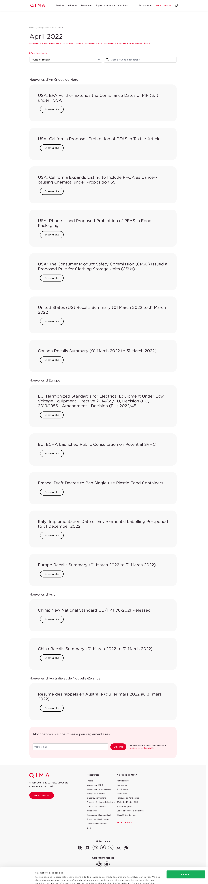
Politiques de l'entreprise (128, 798)
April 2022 (61, 27)
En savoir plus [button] (52, 109)
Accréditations (123, 789)
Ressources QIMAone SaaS (99, 815)
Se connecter (145, 5)
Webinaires (92, 811)
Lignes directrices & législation (130, 811)
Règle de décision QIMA (127, 802)
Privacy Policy (97, 871)
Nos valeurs (122, 785)
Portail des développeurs (98, 819)
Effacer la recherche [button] (38, 53)
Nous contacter (42, 795)
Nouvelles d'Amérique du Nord (45, 43)
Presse (90, 781)
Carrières (123, 5)
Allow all (185, 859)
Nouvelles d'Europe (73, 43)
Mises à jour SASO (95, 785)
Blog (89, 828)
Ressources (87, 5)
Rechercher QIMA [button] (124, 822)
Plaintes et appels (124, 806)
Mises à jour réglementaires (41, 27)
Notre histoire (123, 781)
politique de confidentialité (141, 748)
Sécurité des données (126, 815)
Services (60, 5)
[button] (176, 5)
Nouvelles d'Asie (93, 43)
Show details (41, 878)
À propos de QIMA (105, 5)
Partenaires (122, 793)
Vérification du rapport (97, 823)
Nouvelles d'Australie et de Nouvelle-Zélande (127, 43)
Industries (72, 5)
